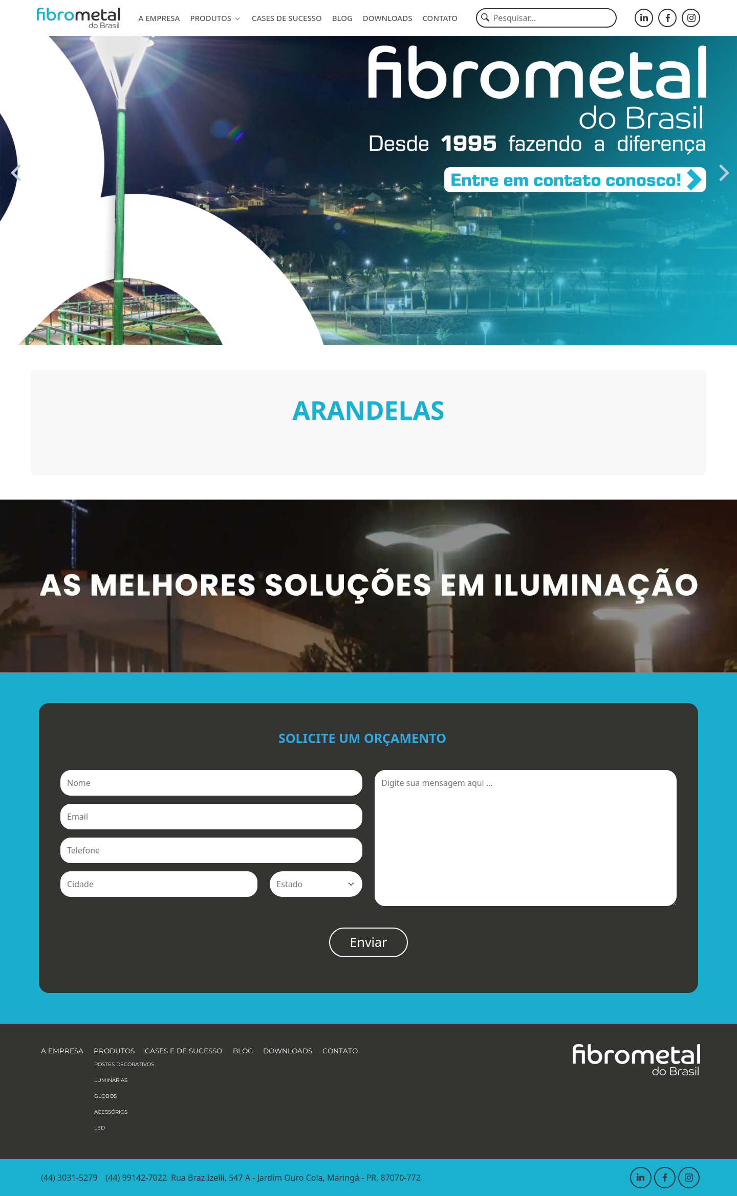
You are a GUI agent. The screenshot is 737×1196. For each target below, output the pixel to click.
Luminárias (110, 1080)
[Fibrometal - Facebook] (667, 18)
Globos (105, 1096)
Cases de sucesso (287, 18)
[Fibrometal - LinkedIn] (644, 18)
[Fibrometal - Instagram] (691, 18)
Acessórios (110, 1112)
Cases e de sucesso (183, 1051)
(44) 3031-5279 (69, 1177)
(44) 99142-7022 (136, 1177)
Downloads (388, 18)
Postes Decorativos (124, 1064)
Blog (342, 18)
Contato (440, 18)
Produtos (215, 18)
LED (99, 1127)
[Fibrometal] (78, 18)
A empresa (159, 18)
